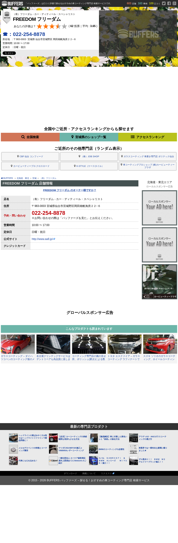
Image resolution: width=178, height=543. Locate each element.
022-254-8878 (48, 213)
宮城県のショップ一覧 (88, 137)
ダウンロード (70, 473)
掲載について (89, 473)
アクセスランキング (147, 137)
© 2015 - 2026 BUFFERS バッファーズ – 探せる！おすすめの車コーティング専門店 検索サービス (88, 480)
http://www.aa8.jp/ (42, 239)
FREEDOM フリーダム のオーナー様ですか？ (69, 190)
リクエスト (106, 473)
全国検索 (30, 137)
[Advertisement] (89, 92)
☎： (24, 34)
